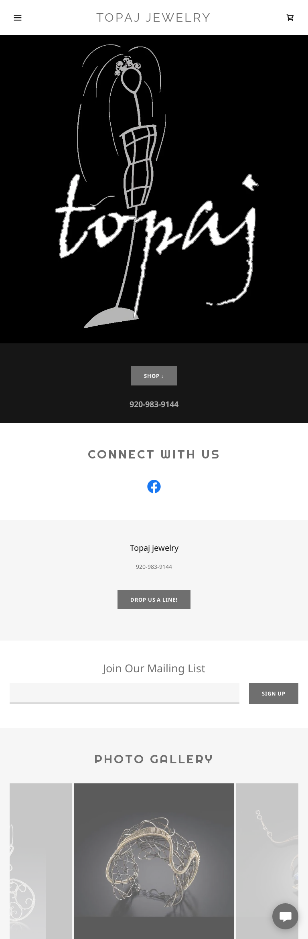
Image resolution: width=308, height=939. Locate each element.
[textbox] (124, 693)
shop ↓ (154, 375)
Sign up (274, 693)
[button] (18, 18)
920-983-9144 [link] (154, 404)
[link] (154, 19)
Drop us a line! (154, 599)
